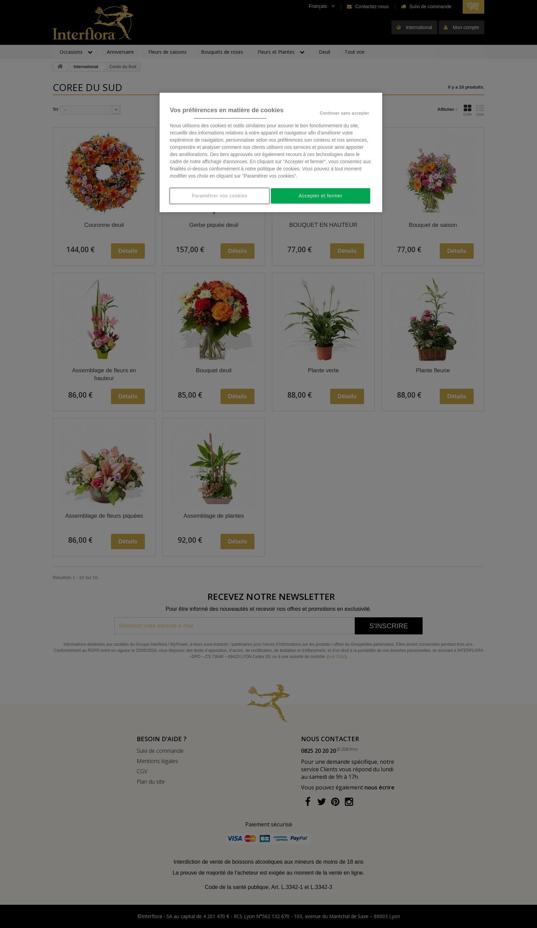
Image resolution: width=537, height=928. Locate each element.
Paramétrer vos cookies (219, 195)
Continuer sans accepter (344, 113)
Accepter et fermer (320, 195)
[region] (271, 152)
